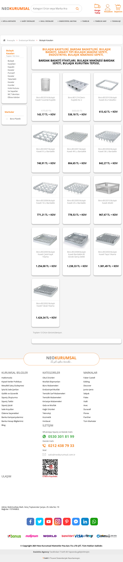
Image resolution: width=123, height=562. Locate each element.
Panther (87, 417)
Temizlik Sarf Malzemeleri (54, 393)
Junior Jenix (88, 389)
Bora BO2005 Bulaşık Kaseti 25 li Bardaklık (76, 201)
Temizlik (85, 21)
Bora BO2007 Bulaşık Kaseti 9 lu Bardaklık (45, 150)
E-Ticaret (52, 558)
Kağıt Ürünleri (28, 21)
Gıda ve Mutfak (49, 405)
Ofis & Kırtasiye (9, 21)
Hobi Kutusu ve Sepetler (13, 90)
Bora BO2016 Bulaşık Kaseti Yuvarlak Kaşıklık (45, 98)
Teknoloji (116, 21)
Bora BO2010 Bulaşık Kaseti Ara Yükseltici (107, 98)
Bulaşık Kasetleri (11, 62)
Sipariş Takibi (7, 401)
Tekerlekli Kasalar (12, 80)
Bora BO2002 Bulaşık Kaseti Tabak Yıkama (45, 304)
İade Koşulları (8, 409)
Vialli (85, 401)
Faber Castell (89, 377)
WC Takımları (13, 94)
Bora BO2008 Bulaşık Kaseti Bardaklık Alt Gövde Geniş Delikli (76, 254)
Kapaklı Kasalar (11, 68)
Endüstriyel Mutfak (67, 21)
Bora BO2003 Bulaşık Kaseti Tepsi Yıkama (107, 253)
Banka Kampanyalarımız (12, 417)
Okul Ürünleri (46, 21)
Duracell (87, 409)
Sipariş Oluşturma (10, 397)
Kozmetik (47, 417)
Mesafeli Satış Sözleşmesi (13, 385)
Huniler (11, 85)
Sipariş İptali (7, 405)
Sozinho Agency (41, 551)
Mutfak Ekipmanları (51, 381)
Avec (85, 405)
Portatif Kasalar (11, 74)
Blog (3, 425)
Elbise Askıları (14, 97)
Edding (86, 381)
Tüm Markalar (89, 421)
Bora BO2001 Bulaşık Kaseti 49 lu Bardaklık (76, 150)
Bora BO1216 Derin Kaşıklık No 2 (76, 98)
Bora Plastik (13, 118)
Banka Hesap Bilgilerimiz (12, 421)
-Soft (45, 558)
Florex (86, 413)
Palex (85, 397)
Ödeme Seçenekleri (10, 413)
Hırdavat (46, 421)
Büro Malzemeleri (50, 385)
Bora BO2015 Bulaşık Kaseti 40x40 (107, 201)
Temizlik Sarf (100, 21)
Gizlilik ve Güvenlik (10, 393)
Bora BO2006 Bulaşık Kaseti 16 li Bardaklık (45, 201)
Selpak (86, 393)
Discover (87, 385)
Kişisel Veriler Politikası (12, 381)
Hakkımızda (7, 377)
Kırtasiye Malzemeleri (52, 401)
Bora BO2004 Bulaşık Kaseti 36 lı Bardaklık (107, 150)
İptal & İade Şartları (10, 389)
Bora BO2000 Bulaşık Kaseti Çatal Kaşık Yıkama (45, 254)
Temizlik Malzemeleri (52, 397)
